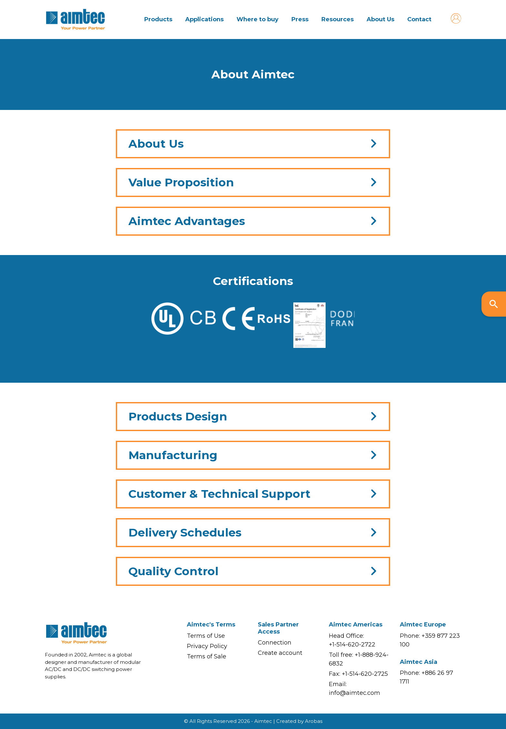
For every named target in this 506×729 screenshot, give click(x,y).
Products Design (177, 416)
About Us (156, 144)
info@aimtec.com (354, 692)
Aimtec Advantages (186, 221)
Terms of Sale (206, 656)
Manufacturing (173, 455)
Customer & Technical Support (219, 494)
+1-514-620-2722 (352, 644)
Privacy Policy (207, 646)
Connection (274, 642)
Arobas (313, 721)
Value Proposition (181, 182)
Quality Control (173, 571)
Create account (280, 652)
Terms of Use (206, 635)
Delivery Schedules (184, 532)
